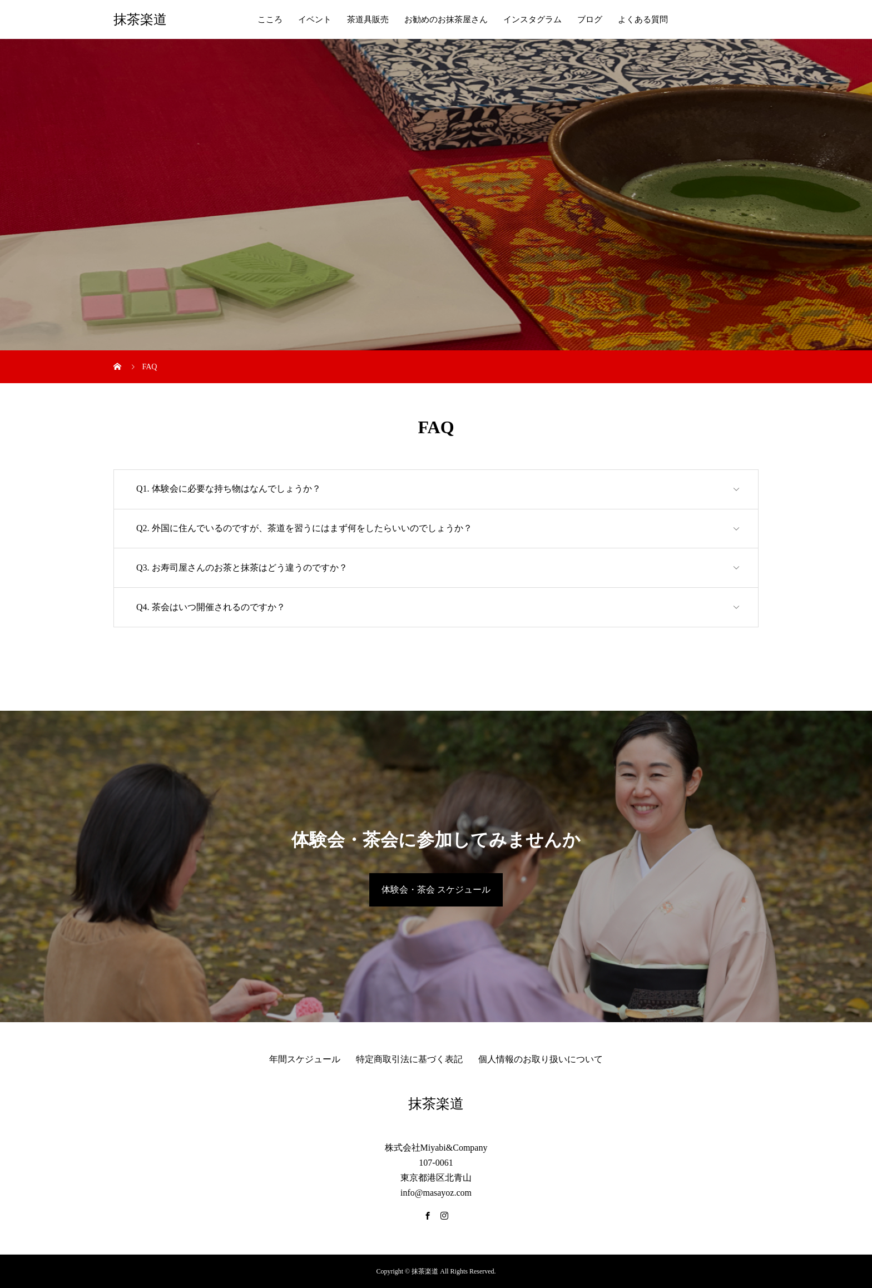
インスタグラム (532, 19)
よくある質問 (643, 19)
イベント (314, 19)
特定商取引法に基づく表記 (409, 1059)
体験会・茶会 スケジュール (436, 889)
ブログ (589, 19)
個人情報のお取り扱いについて (540, 1059)
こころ (270, 19)
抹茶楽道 (140, 19)
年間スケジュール (304, 1059)
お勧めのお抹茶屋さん (446, 19)
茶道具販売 (368, 19)
